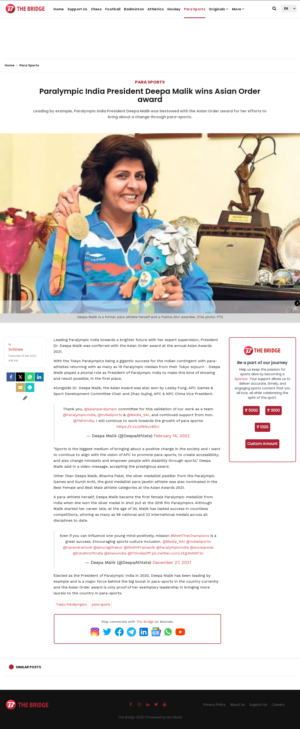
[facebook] (11, 377)
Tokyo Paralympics (71, 604)
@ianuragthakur (108, 547)
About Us (237, 704)
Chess (96, 9)
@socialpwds (202, 547)
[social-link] (25, 398)
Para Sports (194, 9)
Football (112, 9)
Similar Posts (28, 667)
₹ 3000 (273, 410)
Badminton (134, 9)
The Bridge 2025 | (132, 717)
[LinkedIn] (39, 377)
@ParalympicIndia (79, 415)
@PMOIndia (83, 420)
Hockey (173, 9)
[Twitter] (20, 377)
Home (58, 9)
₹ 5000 (251, 410)
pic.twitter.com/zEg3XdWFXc (178, 553)
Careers (278, 704)
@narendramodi (77, 547)
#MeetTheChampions (190, 535)
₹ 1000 (262, 427)
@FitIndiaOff (139, 553)
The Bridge (145, 621)
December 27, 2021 (172, 562)
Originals (219, 9)
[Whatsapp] (29, 377)
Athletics (155, 9)
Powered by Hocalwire (164, 717)
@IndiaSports (110, 415)
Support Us (77, 9)
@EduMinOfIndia (88, 553)
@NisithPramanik (139, 547)
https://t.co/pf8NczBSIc (138, 426)
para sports (101, 604)
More (238, 9)
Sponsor (241, 378)
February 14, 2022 (172, 435)
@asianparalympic (100, 409)
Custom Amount (262, 443)
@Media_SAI (138, 415)
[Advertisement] (150, 44)
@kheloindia (115, 553)
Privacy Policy (214, 704)
